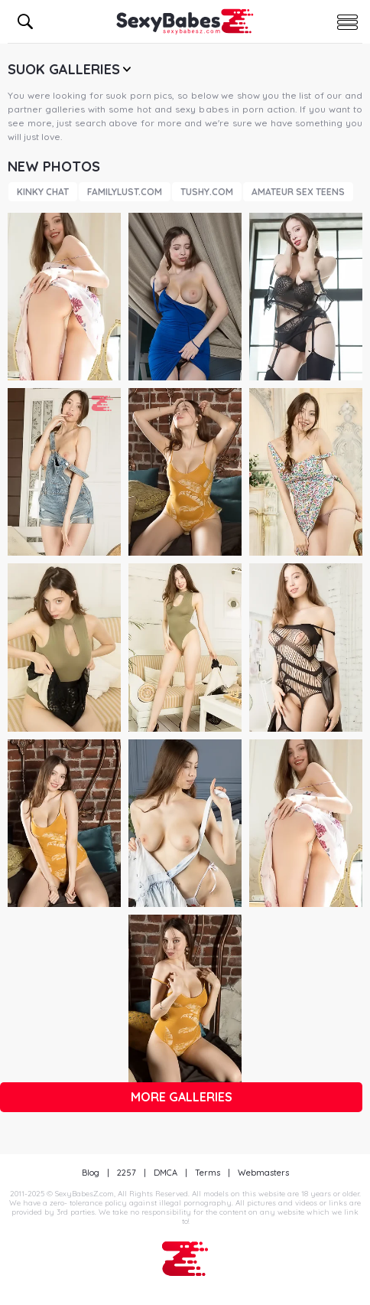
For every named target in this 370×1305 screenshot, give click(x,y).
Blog (90, 1172)
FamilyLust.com (124, 191)
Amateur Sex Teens (298, 191)
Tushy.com (206, 191)
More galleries (181, 1096)
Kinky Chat (43, 191)
